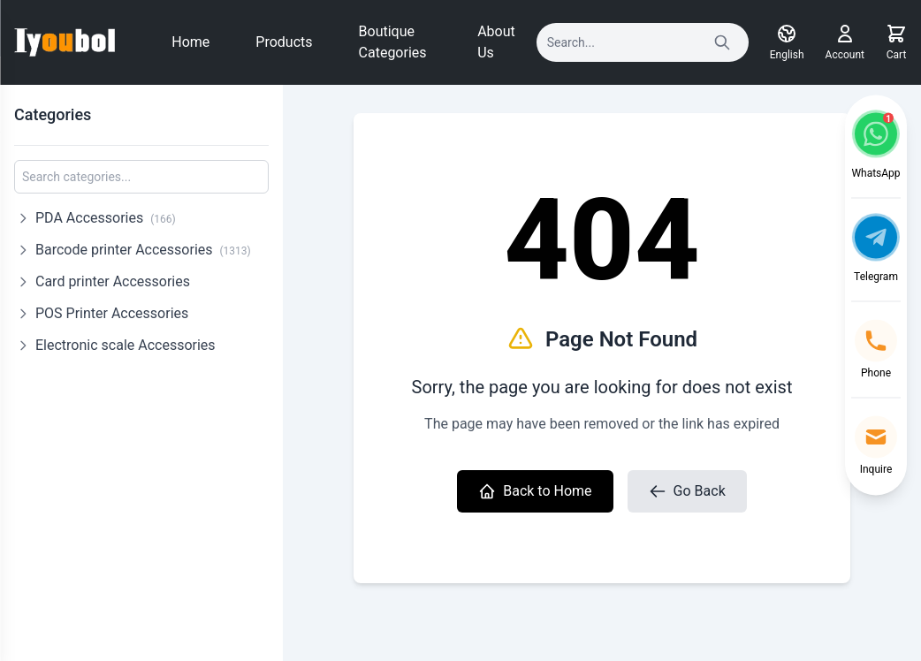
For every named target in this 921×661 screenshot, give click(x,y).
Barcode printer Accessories (143, 249)
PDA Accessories (105, 217)
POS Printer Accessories (111, 313)
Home (190, 42)
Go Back (687, 491)
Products (283, 42)
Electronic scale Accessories (125, 345)
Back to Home (534, 491)
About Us (496, 42)
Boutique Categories (393, 42)
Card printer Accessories (112, 281)
